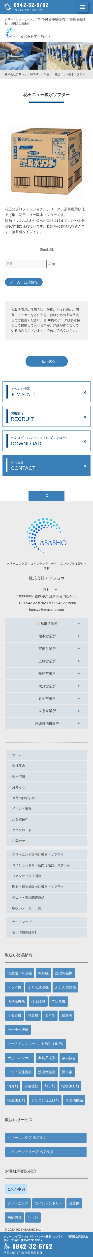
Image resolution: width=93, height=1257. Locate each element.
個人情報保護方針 (25, 932)
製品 (46, 74)
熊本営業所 (47, 636)
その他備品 (74, 1100)
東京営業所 (47, 711)
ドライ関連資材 (19, 1072)
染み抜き (69, 1058)
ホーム (17, 755)
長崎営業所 (47, 673)
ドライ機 (14, 987)
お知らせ (18, 787)
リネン (33, 1217)
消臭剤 (12, 1086)
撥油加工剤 (16, 1100)
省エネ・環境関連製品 (28, 897)
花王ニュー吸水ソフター (70, 74)
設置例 (74, 1203)
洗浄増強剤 (47, 1072)
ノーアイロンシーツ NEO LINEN (35, 1044)
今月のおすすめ (23, 798)
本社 (46, 589)
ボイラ (50, 1015)
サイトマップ (21, 922)
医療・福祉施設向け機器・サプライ (38, 886)
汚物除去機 (16, 1001)
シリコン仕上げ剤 (45, 1100)
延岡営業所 (47, 698)
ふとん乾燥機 (65, 987)
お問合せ (18, 841)
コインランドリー (48, 1203)
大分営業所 (47, 686)
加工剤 (50, 1086)
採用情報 (18, 776)
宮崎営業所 (47, 649)
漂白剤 (67, 1072)
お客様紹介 (20, 819)
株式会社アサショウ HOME (21, 74)
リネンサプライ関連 (26, 876)
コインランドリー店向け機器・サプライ (41, 865)
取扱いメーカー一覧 (26, 908)
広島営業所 (47, 661)
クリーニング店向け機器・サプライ (38, 854)
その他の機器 (17, 1030)
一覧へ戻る (46, 361)
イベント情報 (21, 808)
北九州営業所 (47, 624)
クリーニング (17, 1203)
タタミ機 (14, 1015)
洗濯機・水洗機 (19, 973)
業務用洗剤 (47, 1058)
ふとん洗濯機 (38, 987)
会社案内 (18, 766)
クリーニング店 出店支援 (27, 1138)
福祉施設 (14, 1217)
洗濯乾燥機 (63, 973)
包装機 (33, 1015)
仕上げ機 (38, 1001)
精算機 (67, 1015)
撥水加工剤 (70, 1086)
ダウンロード (21, 830)
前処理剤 (31, 1086)
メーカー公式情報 (24, 282)
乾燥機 (43, 973)
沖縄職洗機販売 (47, 723)
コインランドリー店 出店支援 (30, 1152)
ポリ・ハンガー (19, 1058)
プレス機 (58, 1001)
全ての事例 (16, 1189)
